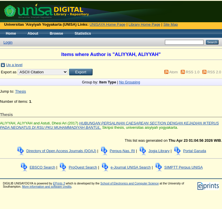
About (33, 33)
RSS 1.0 (193, 72)
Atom (173, 72)
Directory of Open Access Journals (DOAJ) (61, 151)
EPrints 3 (59, 183)
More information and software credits (47, 186)
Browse (56, 33)
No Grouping (129, 82)
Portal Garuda (194, 151)
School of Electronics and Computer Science (129, 183)
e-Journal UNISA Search (131, 167)
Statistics (83, 33)
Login (7, 42)
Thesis (20, 91)
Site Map (170, 24)
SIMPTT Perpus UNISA (183, 167)
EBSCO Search (42, 167)
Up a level (14, 65)
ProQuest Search (83, 167)
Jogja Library (159, 151)
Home (11, 33)
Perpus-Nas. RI (122, 151)
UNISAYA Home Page (108, 24)
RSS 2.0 (214, 72)
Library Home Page (144, 24)
